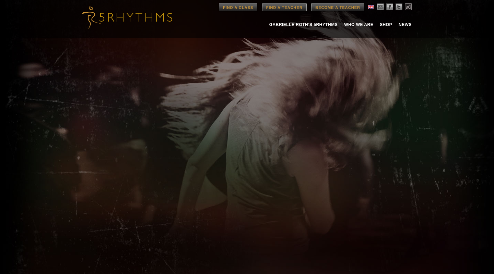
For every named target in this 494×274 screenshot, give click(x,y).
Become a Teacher (337, 7)
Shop (386, 24)
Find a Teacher (284, 7)
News (405, 24)
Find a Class (238, 7)
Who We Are (358, 24)
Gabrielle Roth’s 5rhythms (303, 24)
